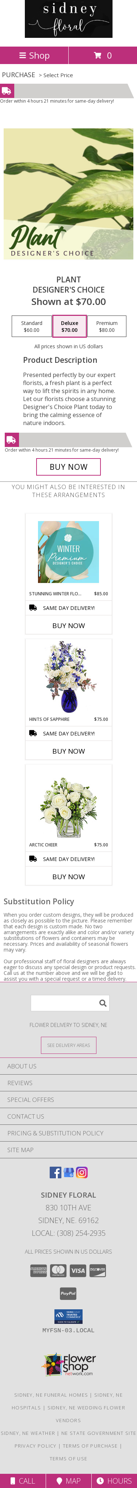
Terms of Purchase (90, 1446)
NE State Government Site (98, 1433)
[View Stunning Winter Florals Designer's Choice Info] (68, 552)
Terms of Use (69, 1458)
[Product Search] (70, 1003)
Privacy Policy (36, 1446)
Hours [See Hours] (114, 1481)
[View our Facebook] (55, 1176)
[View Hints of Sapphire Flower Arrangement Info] (68, 678)
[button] (68, 1316)
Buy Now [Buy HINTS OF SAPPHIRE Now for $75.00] (68, 751)
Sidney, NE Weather (28, 1433)
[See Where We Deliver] (68, 1044)
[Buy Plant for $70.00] (68, 467)
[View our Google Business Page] (69, 1176)
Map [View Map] (69, 1481)
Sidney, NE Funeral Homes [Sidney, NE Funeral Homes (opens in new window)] (51, 1395)
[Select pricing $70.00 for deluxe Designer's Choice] (69, 326)
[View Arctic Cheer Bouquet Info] (68, 803)
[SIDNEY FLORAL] (69, 35)
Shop (34, 55)
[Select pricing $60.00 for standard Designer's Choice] (32, 326)
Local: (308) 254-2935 (69, 1233)
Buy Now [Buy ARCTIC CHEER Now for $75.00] (68, 876)
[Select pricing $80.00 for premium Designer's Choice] (107, 326)
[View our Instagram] (82, 1176)
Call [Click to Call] (23, 1481)
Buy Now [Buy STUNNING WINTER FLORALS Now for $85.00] (68, 625)
